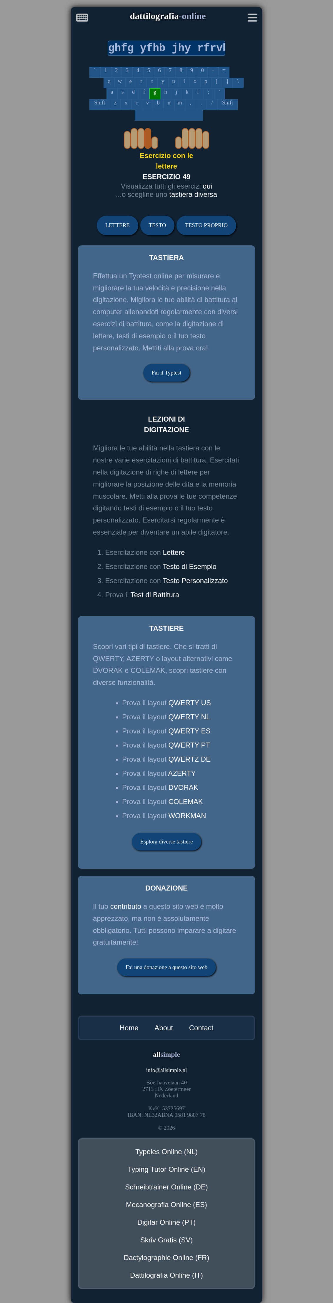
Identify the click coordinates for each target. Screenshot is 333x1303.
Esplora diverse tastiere (166, 841)
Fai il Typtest (167, 373)
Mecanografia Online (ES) (166, 1205)
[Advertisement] (32, 117)
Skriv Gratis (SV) (166, 1240)
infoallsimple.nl (166, 1070)
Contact (201, 1028)
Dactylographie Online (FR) (166, 1258)
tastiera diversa (193, 194)
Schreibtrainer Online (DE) (166, 1187)
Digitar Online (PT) (166, 1222)
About (163, 1028)
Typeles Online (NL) (166, 1152)
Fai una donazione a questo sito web (166, 967)
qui (207, 186)
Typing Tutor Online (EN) (166, 1169)
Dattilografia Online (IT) (166, 1275)
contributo (125, 906)
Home (129, 1028)
